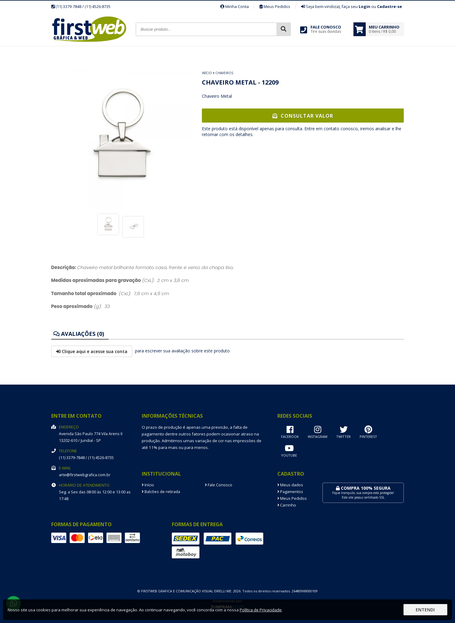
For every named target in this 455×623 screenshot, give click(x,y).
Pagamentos (290, 491)
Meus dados (290, 485)
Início (207, 73)
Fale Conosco (218, 485)
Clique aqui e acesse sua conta (91, 351)
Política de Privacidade (261, 610)
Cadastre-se (389, 6)
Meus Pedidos (275, 6)
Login (364, 6)
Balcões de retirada (161, 491)
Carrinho (286, 505)
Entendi (425, 610)
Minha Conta (234, 6)
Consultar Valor (302, 115)
